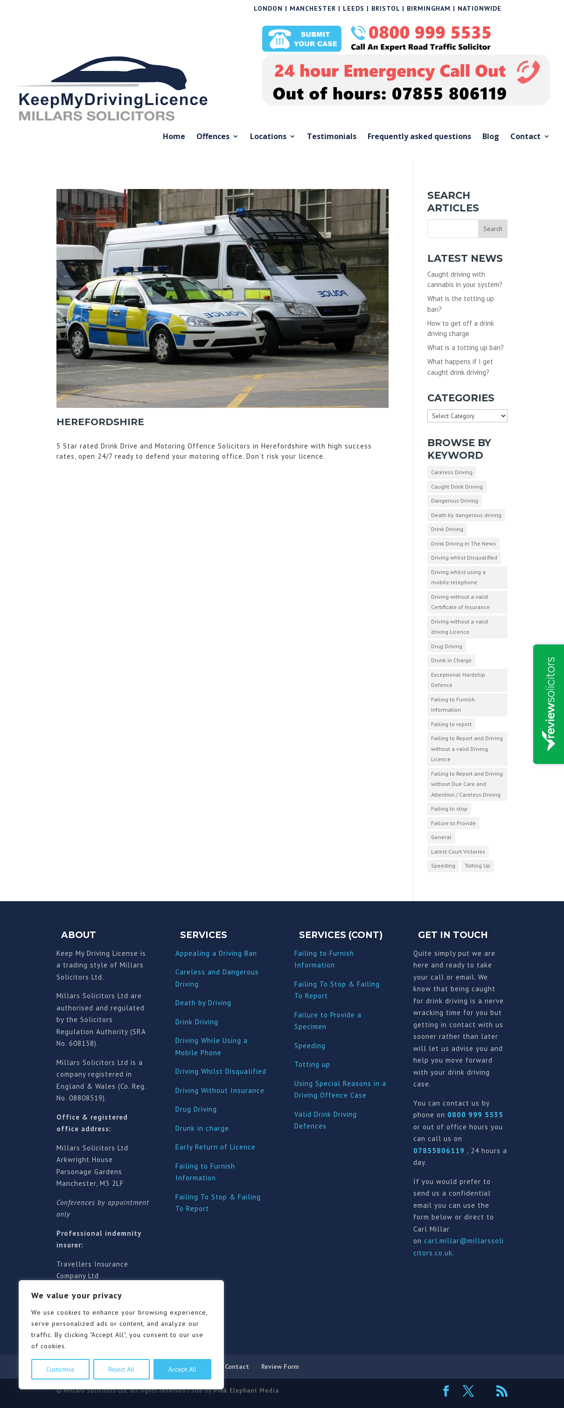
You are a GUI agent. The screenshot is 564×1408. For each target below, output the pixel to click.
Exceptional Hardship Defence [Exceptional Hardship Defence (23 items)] (458, 680)
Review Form (280, 1366)
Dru (181, 1128)
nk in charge (208, 1128)
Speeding (310, 1045)
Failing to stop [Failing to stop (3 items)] (449, 808)
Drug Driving (196, 1109)
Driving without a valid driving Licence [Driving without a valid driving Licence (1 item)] (459, 627)
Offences (213, 137)
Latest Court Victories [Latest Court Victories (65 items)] (458, 851)
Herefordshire (100, 421)
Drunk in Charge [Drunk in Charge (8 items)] (451, 660)
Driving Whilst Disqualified (220, 1071)
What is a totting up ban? (465, 347)
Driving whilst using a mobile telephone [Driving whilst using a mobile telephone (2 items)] (458, 577)
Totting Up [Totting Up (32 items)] (477, 865)
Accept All (182, 1369)
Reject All (121, 1369)
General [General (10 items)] (441, 837)
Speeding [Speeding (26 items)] (443, 865)
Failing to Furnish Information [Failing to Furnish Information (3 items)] (453, 705)
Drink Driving (196, 1021)
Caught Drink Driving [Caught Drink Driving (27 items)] (457, 486)
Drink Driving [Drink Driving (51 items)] (447, 528)
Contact (525, 137)
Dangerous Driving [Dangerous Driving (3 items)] (454, 500)
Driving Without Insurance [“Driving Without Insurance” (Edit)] (220, 1090)
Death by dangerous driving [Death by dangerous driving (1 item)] (466, 514)
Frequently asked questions (419, 137)
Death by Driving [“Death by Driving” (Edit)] (203, 1002)
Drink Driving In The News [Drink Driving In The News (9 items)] (463, 543)
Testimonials (331, 137)
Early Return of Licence (215, 1146)
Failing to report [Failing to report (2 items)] (451, 724)
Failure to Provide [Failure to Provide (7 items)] (453, 823)
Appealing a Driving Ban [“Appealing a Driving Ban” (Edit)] (216, 953)
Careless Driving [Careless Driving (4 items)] (452, 472)
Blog (490, 137)
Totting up (312, 1064)
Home (174, 137)
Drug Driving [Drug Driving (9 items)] (446, 646)
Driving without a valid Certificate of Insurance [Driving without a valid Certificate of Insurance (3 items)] (460, 602)
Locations (268, 137)
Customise (60, 1369)
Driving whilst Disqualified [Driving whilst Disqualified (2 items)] (464, 557)
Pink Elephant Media (246, 1390)
